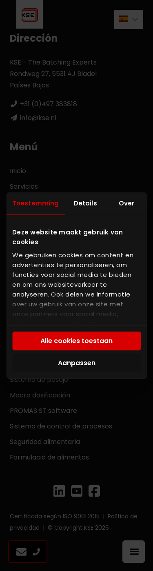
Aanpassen (76, 363)
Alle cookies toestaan (76, 341)
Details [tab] (85, 203)
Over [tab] (126, 203)
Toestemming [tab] (35, 203)
